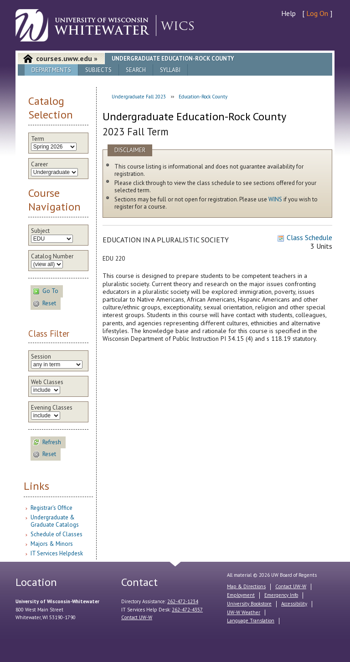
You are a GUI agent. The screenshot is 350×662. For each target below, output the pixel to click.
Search (136, 70)
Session (41, 356)
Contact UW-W (136, 617)
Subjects (98, 70)
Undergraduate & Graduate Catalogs (55, 521)
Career (39, 164)
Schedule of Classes (56, 534)
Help (288, 13)
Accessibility (294, 603)
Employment (241, 595)
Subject (40, 231)
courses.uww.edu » (67, 58)
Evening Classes (51, 407)
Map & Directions (246, 586)
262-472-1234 (182, 601)
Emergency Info (281, 595)
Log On (317, 13)
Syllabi (170, 70)
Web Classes (47, 382)
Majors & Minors (52, 544)
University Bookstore (249, 603)
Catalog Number (52, 256)
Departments (51, 70)
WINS (275, 199)
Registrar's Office (51, 508)
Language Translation (250, 620)
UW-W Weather (243, 612)
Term (37, 139)
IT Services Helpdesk (57, 553)
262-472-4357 (187, 609)
